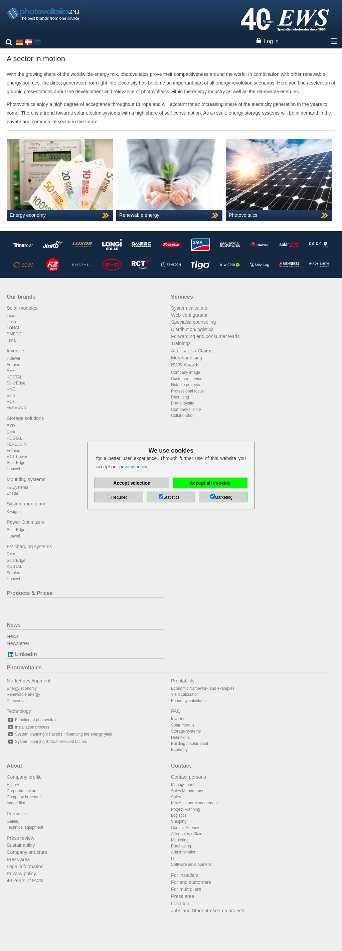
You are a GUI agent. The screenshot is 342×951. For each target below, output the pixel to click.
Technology (19, 711)
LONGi (13, 328)
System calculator (190, 308)
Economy (179, 749)
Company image (185, 372)
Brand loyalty (182, 403)
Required (119, 497)
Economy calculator (188, 700)
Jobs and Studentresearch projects (208, 910)
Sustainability (21, 845)
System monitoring (26, 503)
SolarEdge (16, 383)
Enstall (13, 493)
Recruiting (180, 397)
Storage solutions (25, 418)
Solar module (183, 725)
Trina (11, 340)
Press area (18, 859)
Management (182, 784)
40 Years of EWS (25, 880)
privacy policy (133, 466)
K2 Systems (17, 487)
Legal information (25, 866)
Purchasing (181, 846)
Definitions (180, 737)
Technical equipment (25, 827)
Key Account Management (194, 803)
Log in (271, 41)
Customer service (186, 378)
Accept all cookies (210, 483)
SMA (11, 370)
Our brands (21, 297)
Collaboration (183, 415)
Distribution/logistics (192, 329)
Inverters (16, 350)
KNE (11, 389)
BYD (11, 426)
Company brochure (24, 797)
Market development (28, 680)
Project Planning (185, 809)
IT (173, 858)
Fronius (13, 364)
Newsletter (18, 643)
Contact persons (188, 777)
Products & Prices (30, 593)
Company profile (24, 777)
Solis (11, 395)
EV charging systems (29, 546)
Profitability (182, 680)
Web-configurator (189, 315)
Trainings (181, 343)
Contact (181, 766)
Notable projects (185, 384)
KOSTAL (14, 377)
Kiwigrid (14, 511)
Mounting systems (26, 479)
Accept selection (131, 483)
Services (182, 297)
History (13, 784)
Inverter (178, 719)
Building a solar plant (189, 743)
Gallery (13, 821)
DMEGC (14, 334)
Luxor (12, 315)
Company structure (27, 852)
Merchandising (186, 357)
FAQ (176, 711)
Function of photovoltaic (32, 720)
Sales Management (188, 791)
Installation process (28, 727)
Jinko (11, 321)
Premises (17, 813)
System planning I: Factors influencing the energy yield (59, 734)
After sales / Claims (191, 350)
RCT (11, 401)
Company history (186, 409)
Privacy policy (21, 873)
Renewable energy (23, 694)
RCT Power (17, 456)
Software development (191, 864)
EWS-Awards (185, 364)
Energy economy (22, 688)
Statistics (171, 497)
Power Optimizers (26, 522)
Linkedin (22, 654)
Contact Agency (185, 827)
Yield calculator (184, 694)
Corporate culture (22, 791)
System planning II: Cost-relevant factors (47, 741)
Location (180, 903)
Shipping (179, 821)
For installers (184, 875)
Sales (176, 797)
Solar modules (22, 308)
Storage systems (186, 731)
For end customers (191, 882)
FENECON (16, 407)
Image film (16, 803)
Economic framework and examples (202, 688)
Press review (20, 838)
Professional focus (187, 391)
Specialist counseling (193, 322)
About (14, 766)
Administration (183, 852)
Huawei (13, 358)
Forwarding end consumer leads (205, 336)
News (14, 625)
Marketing (180, 840)
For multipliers (186, 889)
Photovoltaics (24, 667)
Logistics (179, 815)
